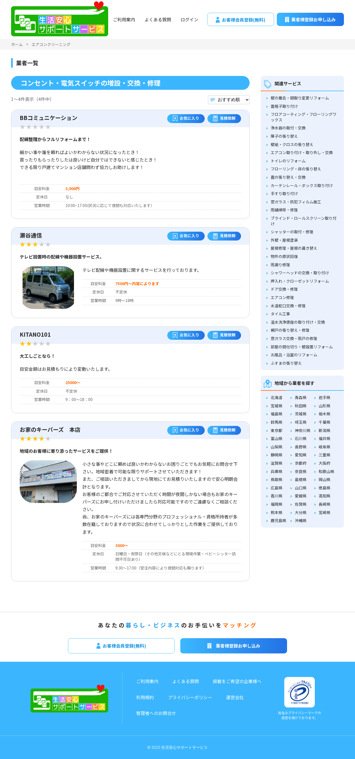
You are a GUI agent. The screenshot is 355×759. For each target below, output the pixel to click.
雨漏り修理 (280, 264)
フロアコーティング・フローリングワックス (303, 116)
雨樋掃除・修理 (284, 210)
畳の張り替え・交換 (288, 177)
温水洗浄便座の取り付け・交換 (298, 322)
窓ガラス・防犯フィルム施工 (296, 202)
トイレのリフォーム (288, 160)
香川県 (276, 496)
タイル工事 (280, 313)
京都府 (300, 463)
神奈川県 (302, 430)
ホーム (17, 44)
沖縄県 (300, 520)
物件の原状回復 (284, 256)
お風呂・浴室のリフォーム (294, 354)
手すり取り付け (284, 193)
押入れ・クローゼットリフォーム (300, 281)
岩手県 (324, 397)
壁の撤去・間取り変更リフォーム (300, 98)
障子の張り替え (284, 136)
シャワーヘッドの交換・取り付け (300, 272)
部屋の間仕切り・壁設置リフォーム (302, 346)
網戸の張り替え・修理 (290, 330)
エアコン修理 (282, 297)
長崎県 (324, 504)
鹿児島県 (278, 520)
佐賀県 (300, 504)
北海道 (276, 397)
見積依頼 (224, 118)
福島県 (276, 413)
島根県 (300, 479)
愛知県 (300, 455)
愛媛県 (300, 496)
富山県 (276, 438)
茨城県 (300, 413)
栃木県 (324, 413)
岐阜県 (324, 446)
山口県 (300, 487)
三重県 (324, 455)
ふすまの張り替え (286, 363)
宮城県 (276, 405)
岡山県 (324, 479)
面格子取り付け (284, 106)
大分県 (300, 512)
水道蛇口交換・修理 (288, 305)
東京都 (276, 430)
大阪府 (324, 463)
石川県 (300, 438)
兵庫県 (276, 471)
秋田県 (300, 405)
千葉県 (324, 422)
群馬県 (276, 422)
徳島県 (324, 487)
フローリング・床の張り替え (296, 169)
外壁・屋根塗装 (284, 240)
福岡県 (276, 504)
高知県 (324, 496)
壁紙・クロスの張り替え (292, 144)
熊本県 (276, 512)
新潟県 (324, 430)
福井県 (324, 438)
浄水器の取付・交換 (288, 128)
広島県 (276, 487)
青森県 (300, 397)
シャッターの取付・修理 (292, 231)
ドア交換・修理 (284, 289)
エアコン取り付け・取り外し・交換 (302, 152)
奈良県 (300, 471)
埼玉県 (300, 422)
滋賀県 (276, 463)
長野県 (300, 446)
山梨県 (276, 446)
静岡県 (276, 455)
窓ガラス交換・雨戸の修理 (294, 338)
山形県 (324, 405)
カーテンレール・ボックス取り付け (302, 185)
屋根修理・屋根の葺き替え (294, 248)
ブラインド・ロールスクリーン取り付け (303, 220)
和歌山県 (326, 471)
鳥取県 (276, 479)
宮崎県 (324, 512)
